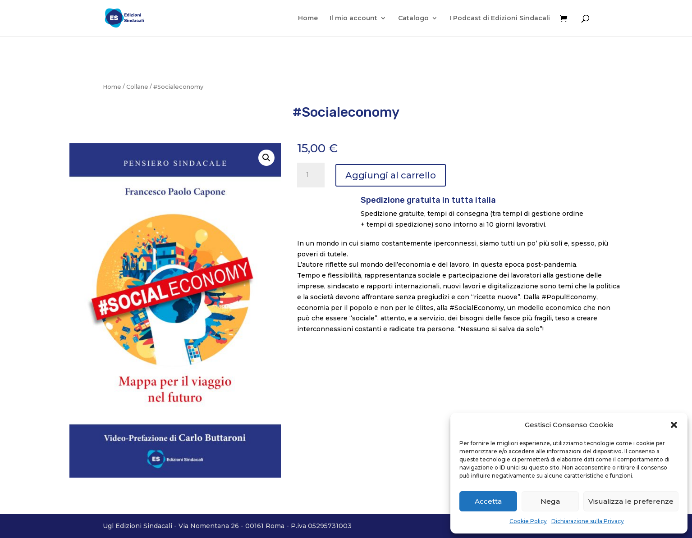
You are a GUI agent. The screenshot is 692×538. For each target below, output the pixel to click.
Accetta (488, 501)
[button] (673, 424)
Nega (550, 501)
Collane (137, 86)
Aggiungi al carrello (390, 175)
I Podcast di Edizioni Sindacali (499, 18)
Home (308, 18)
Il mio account (353, 18)
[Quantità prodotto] (310, 175)
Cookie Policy (528, 521)
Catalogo (413, 18)
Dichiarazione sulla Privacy (587, 521)
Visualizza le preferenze (631, 501)
